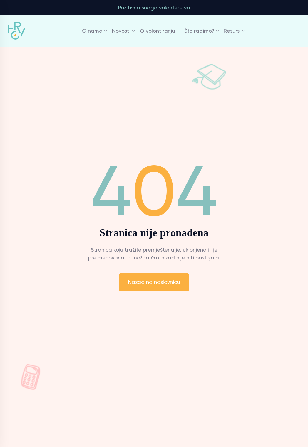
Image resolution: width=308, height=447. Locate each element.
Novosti (121, 31)
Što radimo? (199, 31)
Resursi (232, 31)
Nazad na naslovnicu (154, 282)
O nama (92, 31)
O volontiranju (157, 31)
